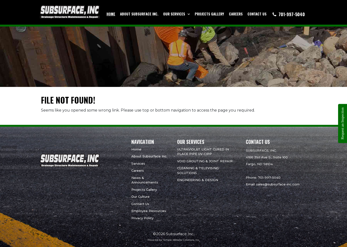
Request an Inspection (342, 123)
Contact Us (257, 13)
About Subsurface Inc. (139, 13)
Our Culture (140, 196)
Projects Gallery (209, 13)
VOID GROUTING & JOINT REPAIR (205, 161)
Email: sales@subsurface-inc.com (273, 184)
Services (138, 163)
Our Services (174, 13)
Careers (236, 13)
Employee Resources (148, 211)
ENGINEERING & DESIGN (197, 180)
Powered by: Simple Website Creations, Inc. (174, 239)
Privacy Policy (142, 218)
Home (111, 13)
